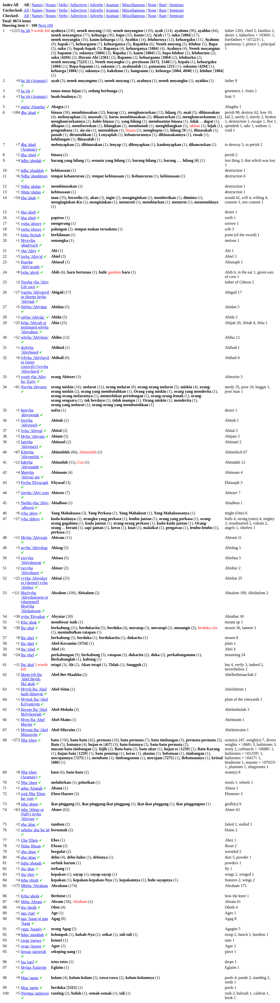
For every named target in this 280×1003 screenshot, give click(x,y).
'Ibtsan (31, 846)
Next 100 (45, 25)
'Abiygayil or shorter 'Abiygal (35, 297)
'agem (29, 988)
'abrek (30, 896)
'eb (25, 91)
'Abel (28, 649)
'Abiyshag (34, 548)
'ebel (27, 655)
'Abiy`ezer (35, 493)
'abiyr (29, 513)
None (152, 5)
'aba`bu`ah (35, 830)
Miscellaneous (133, 5)
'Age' (28, 913)
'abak (29, 622)
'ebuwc (31, 229)
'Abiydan (34, 307)
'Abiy (28, 251)
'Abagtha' (33, 107)
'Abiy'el (32, 256)
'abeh (28, 212)
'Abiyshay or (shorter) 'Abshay (34, 582)
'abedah (31, 161)
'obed (28, 155)
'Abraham (34, 886)
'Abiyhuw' (35, 337)
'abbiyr (30, 519)
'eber (27, 874)
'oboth (28, 907)
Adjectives (78, 5)
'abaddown (34, 176)
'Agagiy (31, 929)
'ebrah (29, 880)
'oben (29, 782)
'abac (28, 824)
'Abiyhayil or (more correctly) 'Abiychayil (35, 364)
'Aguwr (31, 946)
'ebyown (34, 387)
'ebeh (28, 218)
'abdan (31, 186)
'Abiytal (31, 431)
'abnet (29, 804)
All (26, 10)
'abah (28, 198)
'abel (27, 638)
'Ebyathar (33, 616)
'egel (27, 962)
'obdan (31, 192)
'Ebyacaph (34, 482)
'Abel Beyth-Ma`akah (31, 679)
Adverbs (96, 5)
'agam (29, 978)
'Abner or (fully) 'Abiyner (32, 814)
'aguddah (32, 935)
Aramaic (112, 5)
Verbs (63, 5)
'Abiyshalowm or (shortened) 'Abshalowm (34, 602)
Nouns (50, 5)
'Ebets (29, 840)
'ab (25, 30)
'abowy (31, 224)
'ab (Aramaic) (34, 81)
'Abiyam (33, 436)
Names (37, 5)
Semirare (176, 5)
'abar (27, 869)
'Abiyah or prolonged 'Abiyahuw (35, 327)
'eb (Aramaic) (34, 96)
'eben (29, 740)
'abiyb (30, 272)
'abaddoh (32, 170)
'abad (28, 113)
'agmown (35, 993)
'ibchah (31, 235)
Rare (163, 5)
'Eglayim (33, 967)
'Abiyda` (33, 317)
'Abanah (31, 788)
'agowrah (33, 951)
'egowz (31, 940)
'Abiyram (34, 537)
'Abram (31, 902)
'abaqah (31, 863)
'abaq (28, 852)
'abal (27, 628)
